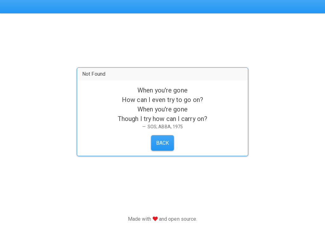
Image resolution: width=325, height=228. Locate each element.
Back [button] (162, 143)
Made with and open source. (162, 219)
